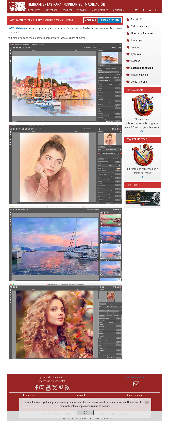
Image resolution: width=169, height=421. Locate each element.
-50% (142, 177)
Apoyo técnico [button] (100, 10)
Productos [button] (34, 10)
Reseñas (135, 61)
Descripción (137, 19)
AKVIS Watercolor (18, 28)
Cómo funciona (139, 81)
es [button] (157, 10)
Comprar (90, 20)
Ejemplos (136, 54)
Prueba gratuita (110, 20)
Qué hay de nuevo (140, 26)
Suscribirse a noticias (136, 381)
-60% (142, 131)
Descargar (51, 10)
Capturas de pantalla (142, 68)
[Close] (147, 402)
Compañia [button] (118, 10)
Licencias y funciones (142, 33)
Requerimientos (139, 75)
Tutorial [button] (82, 10)
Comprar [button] (67, 10)
